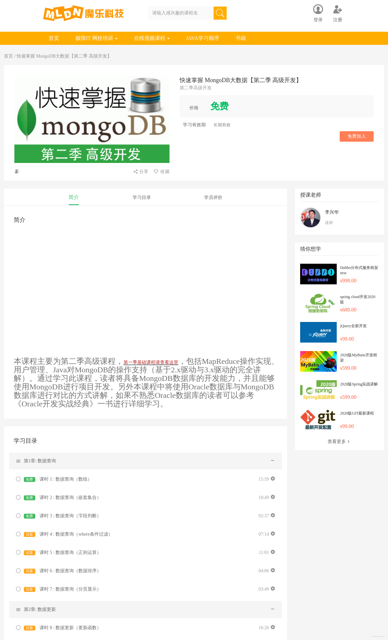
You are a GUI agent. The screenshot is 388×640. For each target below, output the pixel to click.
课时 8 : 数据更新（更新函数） (62, 628)
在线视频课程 (152, 38)
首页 (54, 38)
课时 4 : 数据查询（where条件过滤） (68, 534)
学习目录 (142, 197)
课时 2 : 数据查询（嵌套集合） (62, 497)
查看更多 (339, 441)
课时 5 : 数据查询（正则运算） (62, 552)
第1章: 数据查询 (40, 460)
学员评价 (213, 197)
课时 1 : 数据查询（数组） (58, 479)
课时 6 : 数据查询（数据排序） (62, 571)
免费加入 (357, 136)
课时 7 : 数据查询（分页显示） (62, 589)
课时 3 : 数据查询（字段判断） (62, 516)
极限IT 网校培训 (96, 38)
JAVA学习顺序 (202, 38)
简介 (74, 197)
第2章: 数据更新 (40, 609)
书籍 (240, 38)
